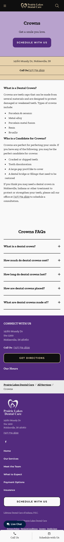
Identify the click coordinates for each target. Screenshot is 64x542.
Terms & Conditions (29, 529)
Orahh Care (52, 529)
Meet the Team (12, 466)
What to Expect (13, 474)
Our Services (11, 458)
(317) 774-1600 (36, 70)
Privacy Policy (13, 529)
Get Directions (32, 358)
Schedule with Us (32, 42)
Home (7, 450)
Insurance (9, 490)
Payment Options (14, 482)
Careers (42, 529)
